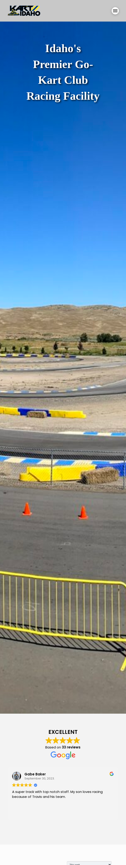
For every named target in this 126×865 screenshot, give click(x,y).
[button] (115, 10)
